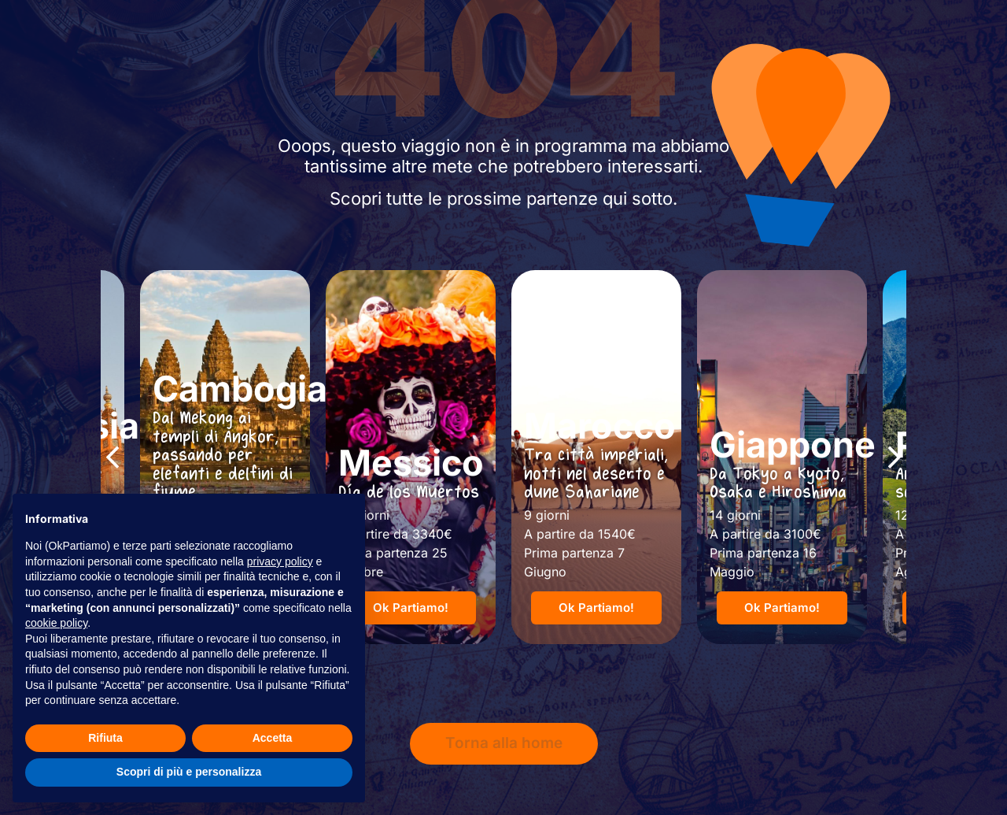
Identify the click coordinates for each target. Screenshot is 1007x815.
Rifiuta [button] (105, 738)
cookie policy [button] (56, 623)
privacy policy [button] (280, 561)
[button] (112, 457)
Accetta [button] (273, 738)
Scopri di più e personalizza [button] (188, 771)
